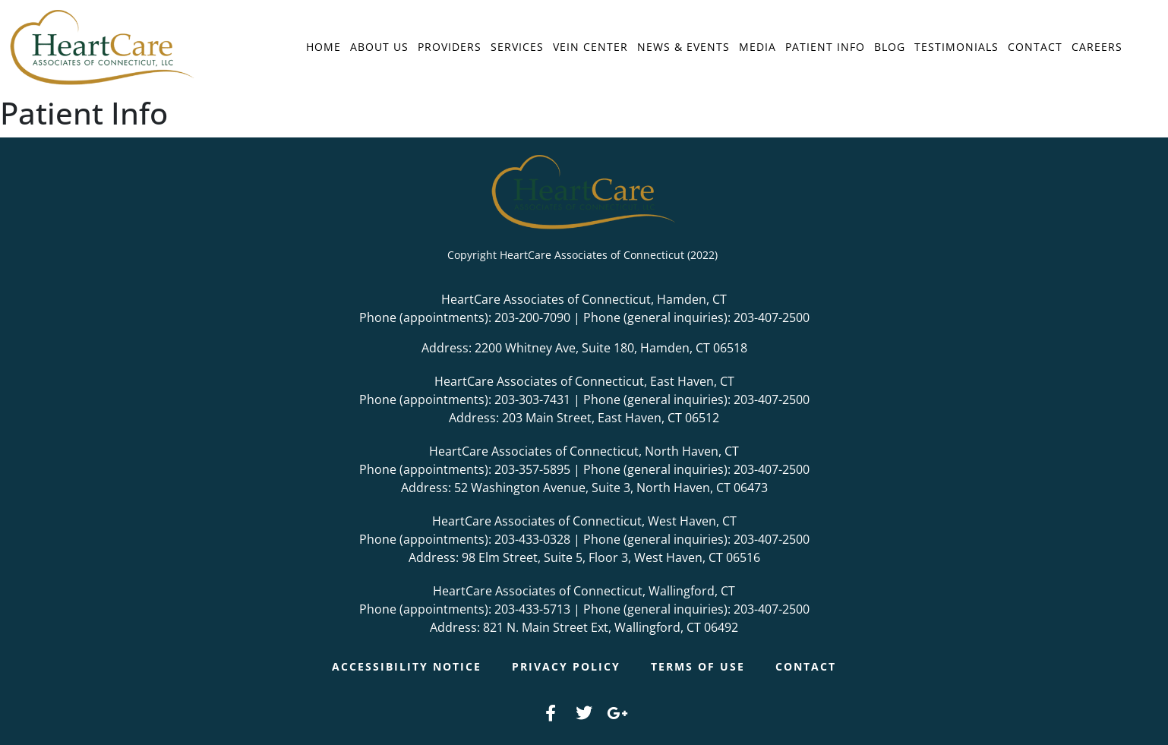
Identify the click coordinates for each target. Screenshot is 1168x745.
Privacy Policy (566, 666)
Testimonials (956, 46)
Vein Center (590, 46)
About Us (379, 46)
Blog (889, 46)
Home (323, 46)
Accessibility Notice (406, 666)
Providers (449, 46)
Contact (1035, 46)
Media (757, 46)
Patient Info (825, 46)
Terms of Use (698, 666)
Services (517, 46)
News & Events (683, 46)
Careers (1097, 46)
